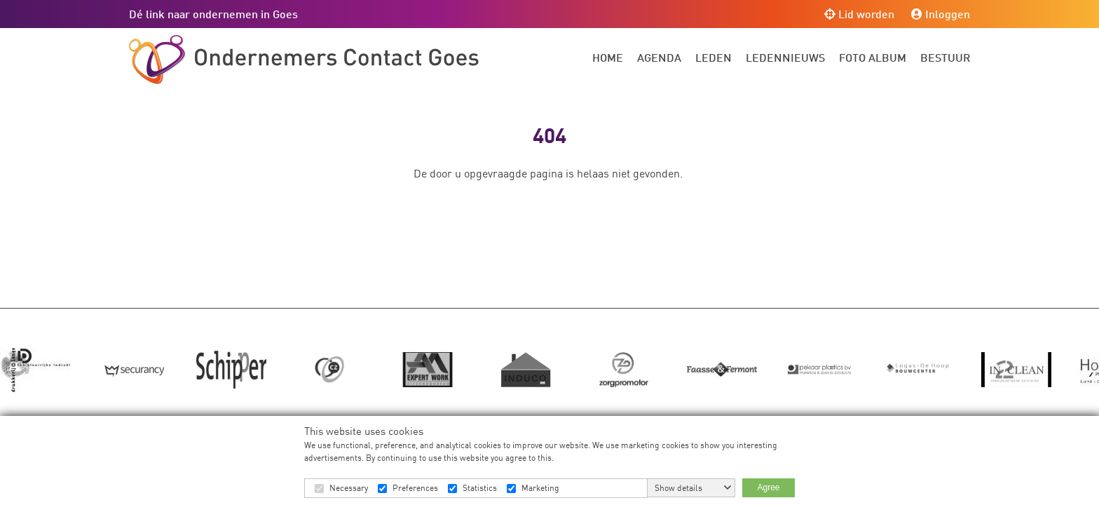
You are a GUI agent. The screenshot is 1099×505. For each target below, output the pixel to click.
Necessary (348, 488)
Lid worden (859, 13)
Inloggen (940, 13)
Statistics (480, 488)
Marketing (540, 488)
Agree (768, 487)
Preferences (415, 488)
